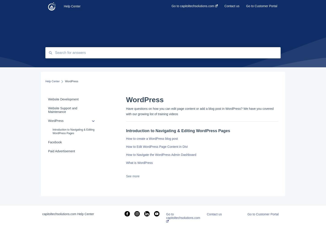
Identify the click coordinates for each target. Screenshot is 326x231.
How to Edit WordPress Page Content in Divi (157, 146)
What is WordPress (139, 163)
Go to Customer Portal (263, 214)
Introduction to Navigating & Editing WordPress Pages (73, 131)
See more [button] (133, 176)
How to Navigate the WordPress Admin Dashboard (161, 155)
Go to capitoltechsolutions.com (183, 217)
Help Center (72, 6)
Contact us (214, 214)
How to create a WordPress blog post (152, 138)
